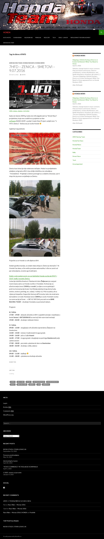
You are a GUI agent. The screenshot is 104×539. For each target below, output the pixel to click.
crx (39, 384)
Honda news (79, 56)
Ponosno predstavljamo (11, 455)
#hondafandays (52, 382)
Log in (5, 403)
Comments (8, 411)
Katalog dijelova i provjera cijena (20, 501)
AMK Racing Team (8, 42)
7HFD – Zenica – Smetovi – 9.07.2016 (32, 68)
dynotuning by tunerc (10, 461)
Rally (74, 152)
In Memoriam (17, 37)
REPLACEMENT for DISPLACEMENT (80, 37)
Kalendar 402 (28, 37)
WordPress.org (8, 415)
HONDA (6, 32)
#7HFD (13, 382)
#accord (21, 382)
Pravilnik (38, 37)
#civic (29, 382)
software (12, 121)
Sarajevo (46, 384)
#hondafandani (39, 382)
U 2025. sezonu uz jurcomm (12, 472)
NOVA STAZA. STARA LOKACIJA (14, 449)
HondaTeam (77, 148)
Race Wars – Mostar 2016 (16, 505)
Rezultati (47, 37)
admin (23, 74)
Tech (54, 37)
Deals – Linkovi (63, 37)
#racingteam (22, 384)
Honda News (40, 63)
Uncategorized (77, 164)
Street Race (77, 156)
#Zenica (32, 384)
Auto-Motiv (7, 37)
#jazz (13, 384)
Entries (7, 407)
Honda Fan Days (28, 63)
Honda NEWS (79, 94)
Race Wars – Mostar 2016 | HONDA (15, 512)
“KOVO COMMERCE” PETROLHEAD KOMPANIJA (20, 467)
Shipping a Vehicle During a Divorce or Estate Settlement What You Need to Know (85, 62)
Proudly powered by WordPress (12, 536)
